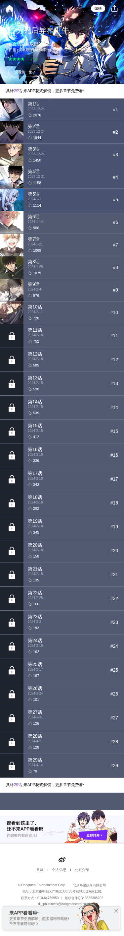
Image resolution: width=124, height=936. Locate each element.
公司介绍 (82, 870)
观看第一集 (23, 72)
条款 (40, 870)
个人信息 (59, 870)
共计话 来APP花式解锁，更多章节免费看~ (45, 91)
